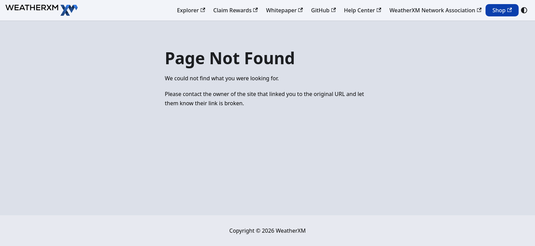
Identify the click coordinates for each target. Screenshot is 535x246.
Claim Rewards (235, 10)
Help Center (362, 10)
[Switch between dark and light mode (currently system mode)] (524, 10)
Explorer (191, 10)
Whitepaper (284, 10)
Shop (502, 10)
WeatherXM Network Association (435, 10)
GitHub (323, 10)
